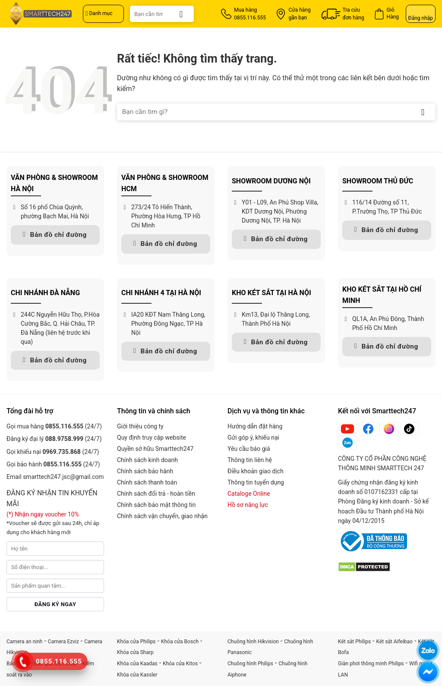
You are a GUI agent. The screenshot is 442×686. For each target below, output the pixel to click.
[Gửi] (181, 14)
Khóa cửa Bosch (180, 642)
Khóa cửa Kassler (137, 675)
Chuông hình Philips (250, 664)
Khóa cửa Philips (136, 642)
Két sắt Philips (354, 642)
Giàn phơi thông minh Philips (371, 664)
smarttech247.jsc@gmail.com (63, 476)
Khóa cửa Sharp (135, 652)
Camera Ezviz (63, 642)
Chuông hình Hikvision (253, 642)
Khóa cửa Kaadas (137, 664)
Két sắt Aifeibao (394, 642)
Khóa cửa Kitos (180, 664)
